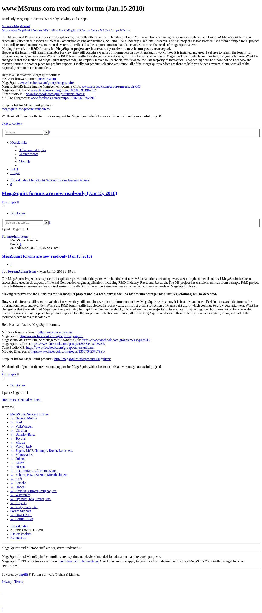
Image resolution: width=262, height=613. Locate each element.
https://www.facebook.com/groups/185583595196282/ (68, 343)
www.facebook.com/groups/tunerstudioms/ (55, 94)
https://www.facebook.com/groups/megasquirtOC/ (116, 340)
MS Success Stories (88, 30)
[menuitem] (32, 150)
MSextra (125, 30)
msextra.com (47, 79)
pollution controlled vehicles (78, 561)
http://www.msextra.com (55, 332)
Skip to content (12, 123)
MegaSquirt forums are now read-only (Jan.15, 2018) (59, 193)
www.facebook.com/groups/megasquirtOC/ (111, 86)
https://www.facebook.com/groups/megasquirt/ (51, 336)
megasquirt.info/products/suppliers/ (26, 109)
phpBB (23, 574)
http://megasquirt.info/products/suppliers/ (82, 359)
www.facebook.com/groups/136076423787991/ (63, 98)
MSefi (46, 30)
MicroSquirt (58, 30)
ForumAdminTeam (15, 236)
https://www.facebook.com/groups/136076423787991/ (68, 351)
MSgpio (70, 30)
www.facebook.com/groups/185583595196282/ (63, 90)
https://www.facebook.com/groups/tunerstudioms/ (60, 347)
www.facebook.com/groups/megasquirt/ (47, 82)
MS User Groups (109, 30)
